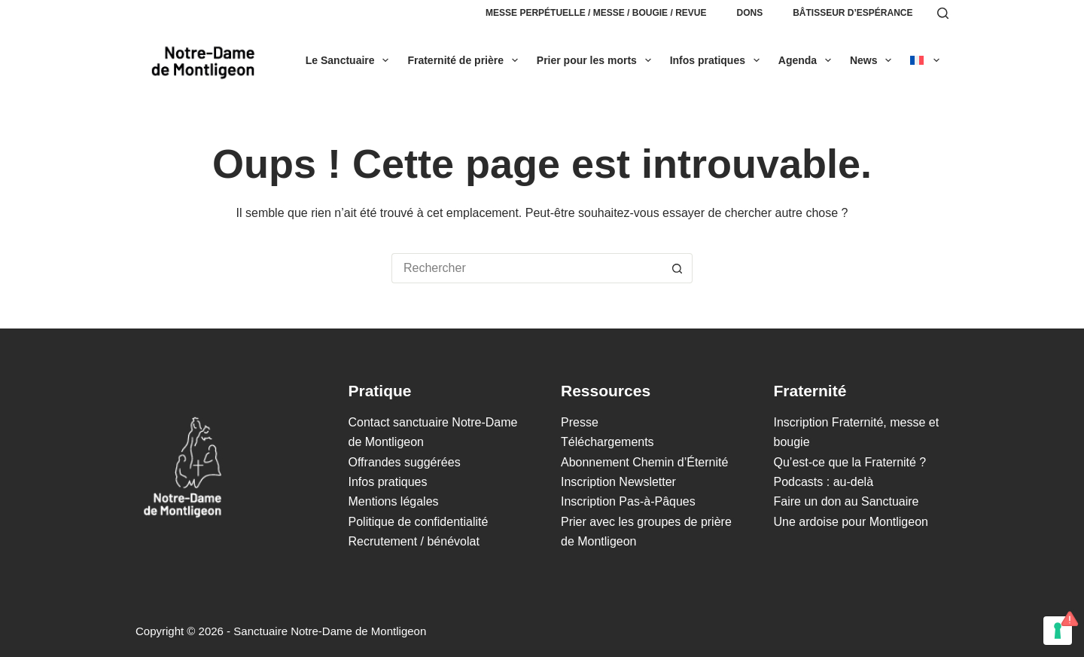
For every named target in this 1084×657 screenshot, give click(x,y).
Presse (579, 422)
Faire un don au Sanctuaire (846, 501)
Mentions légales (394, 501)
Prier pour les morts (597, 60)
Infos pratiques (718, 60)
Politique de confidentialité (419, 521)
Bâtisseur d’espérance (852, 13)
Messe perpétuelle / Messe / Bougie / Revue (596, 13)
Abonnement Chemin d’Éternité (644, 462)
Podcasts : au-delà (824, 481)
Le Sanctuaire (350, 60)
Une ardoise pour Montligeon (851, 521)
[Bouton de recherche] (677, 268)
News (873, 60)
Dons (749, 13)
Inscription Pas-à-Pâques (628, 501)
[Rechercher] (942, 13)
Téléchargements (607, 441)
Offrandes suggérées (405, 462)
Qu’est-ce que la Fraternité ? (850, 462)
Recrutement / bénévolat (414, 541)
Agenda (807, 60)
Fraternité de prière (465, 60)
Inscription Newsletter (618, 481)
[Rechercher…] (526, 268)
